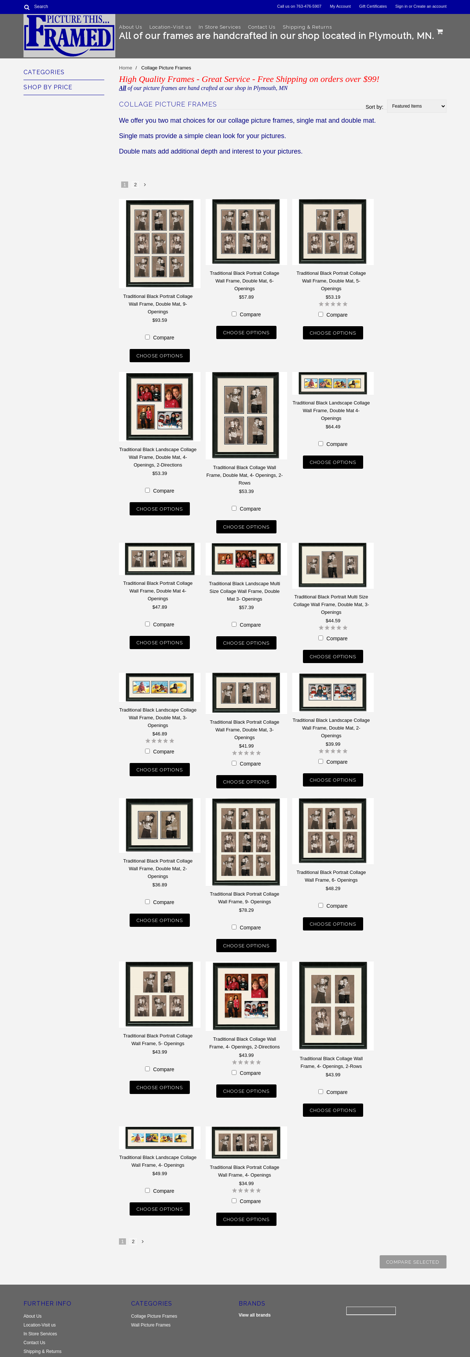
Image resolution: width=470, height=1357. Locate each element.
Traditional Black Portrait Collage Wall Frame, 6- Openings (331, 869)
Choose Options (160, 356)
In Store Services (220, 27)
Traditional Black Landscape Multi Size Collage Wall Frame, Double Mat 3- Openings (244, 587)
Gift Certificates (373, 6)
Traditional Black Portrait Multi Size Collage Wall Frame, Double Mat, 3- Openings (331, 601)
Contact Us (261, 27)
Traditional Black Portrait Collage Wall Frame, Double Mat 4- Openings (158, 587)
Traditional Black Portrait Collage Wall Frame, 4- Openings (244, 1160)
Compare (163, 338)
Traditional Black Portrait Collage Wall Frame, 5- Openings (158, 1031)
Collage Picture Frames (154, 1302)
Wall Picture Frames (151, 1311)
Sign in (401, 6)
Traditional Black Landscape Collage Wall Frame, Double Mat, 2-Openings (331, 722)
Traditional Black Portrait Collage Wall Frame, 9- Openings (244, 890)
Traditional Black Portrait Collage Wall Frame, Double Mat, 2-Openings (158, 861)
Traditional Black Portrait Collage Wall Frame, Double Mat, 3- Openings (244, 724)
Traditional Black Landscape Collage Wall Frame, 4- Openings (158, 1151)
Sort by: (374, 107)
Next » (145, 186)
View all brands (255, 1301)
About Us (130, 27)
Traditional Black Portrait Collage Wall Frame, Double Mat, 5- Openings (331, 280)
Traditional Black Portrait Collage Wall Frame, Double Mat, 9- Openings (158, 304)
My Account (340, 6)
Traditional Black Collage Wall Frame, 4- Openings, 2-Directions (244, 1034)
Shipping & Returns (307, 27)
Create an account (429, 6)
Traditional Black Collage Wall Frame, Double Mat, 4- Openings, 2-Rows (244, 473)
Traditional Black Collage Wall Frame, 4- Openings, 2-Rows (331, 1054)
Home (125, 68)
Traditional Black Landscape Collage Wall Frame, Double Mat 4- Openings (331, 408)
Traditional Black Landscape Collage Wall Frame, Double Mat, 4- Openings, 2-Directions (158, 455)
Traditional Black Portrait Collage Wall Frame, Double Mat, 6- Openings (244, 280)
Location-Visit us (170, 27)
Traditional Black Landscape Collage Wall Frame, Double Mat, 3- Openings (158, 712)
